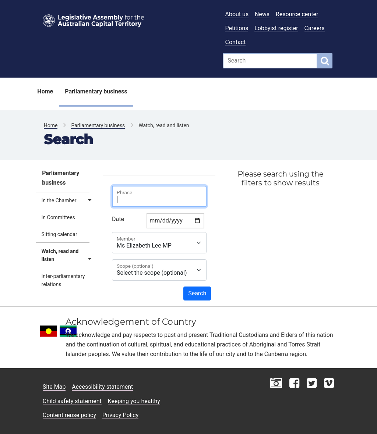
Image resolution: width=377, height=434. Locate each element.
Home (45, 91)
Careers (314, 28)
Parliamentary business (96, 91)
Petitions (236, 28)
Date (118, 219)
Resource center (297, 14)
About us (237, 14)
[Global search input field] (270, 60)
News (262, 14)
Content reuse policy (69, 415)
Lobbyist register (276, 28)
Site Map (54, 386)
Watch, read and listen (60, 255)
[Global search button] (324, 60)
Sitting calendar (59, 234)
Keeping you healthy (134, 401)
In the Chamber (59, 200)
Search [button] (197, 293)
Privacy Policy (120, 415)
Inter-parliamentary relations (63, 280)
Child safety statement (72, 401)
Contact (235, 42)
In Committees (58, 217)
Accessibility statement (102, 386)
